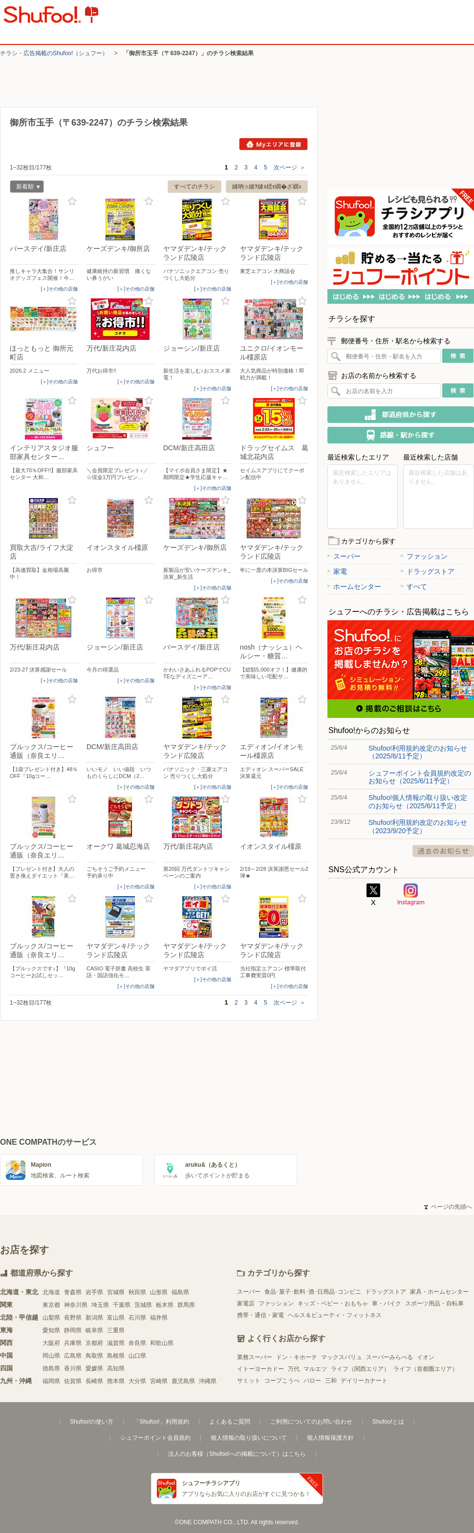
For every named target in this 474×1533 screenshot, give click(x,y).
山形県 (159, 1292)
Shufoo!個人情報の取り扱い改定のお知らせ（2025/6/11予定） (417, 801)
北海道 (51, 1292)
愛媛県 (94, 1368)
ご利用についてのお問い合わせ (311, 1421)
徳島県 (51, 1368)
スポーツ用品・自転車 (434, 1303)
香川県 (73, 1368)
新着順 (25, 187)
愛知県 (51, 1330)
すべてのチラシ (194, 186)
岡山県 (51, 1355)
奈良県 (137, 1343)
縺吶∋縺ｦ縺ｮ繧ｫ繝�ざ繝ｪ (267, 186)
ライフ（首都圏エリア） (425, 1368)
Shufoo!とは (388, 1421)
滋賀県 (116, 1343)
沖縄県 (207, 1381)
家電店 (246, 1303)
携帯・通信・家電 (260, 1315)
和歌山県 (161, 1343)
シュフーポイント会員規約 (155, 1437)
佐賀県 (73, 1381)
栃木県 (164, 1305)
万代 (294, 1368)
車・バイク (386, 1303)
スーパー (344, 556)
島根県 (116, 1355)
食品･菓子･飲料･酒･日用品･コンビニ (312, 1291)
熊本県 (116, 1381)
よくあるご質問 (229, 1421)
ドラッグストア (427, 571)
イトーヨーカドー (260, 1368)
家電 (337, 571)
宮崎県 (159, 1381)
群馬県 (186, 1305)
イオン (425, 1357)
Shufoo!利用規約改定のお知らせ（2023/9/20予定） (417, 826)
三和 (331, 1380)
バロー (312, 1380)
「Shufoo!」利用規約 (161, 1421)
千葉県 (121, 1305)
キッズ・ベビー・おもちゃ (333, 1303)
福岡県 (51, 1381)
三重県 (116, 1330)
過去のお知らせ (443, 851)
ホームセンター (354, 586)
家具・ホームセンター (439, 1291)
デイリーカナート (364, 1380)
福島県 (180, 1292)
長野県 (73, 1317)
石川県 (137, 1317)
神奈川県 (75, 1305)
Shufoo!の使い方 (91, 1421)
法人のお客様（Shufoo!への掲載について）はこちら (236, 1453)
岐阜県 (94, 1330)
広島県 (73, 1355)
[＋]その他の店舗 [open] (59, 289)
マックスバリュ (341, 1357)
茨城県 (143, 1305)
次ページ (289, 167)
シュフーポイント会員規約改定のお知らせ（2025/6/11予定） (419, 777)
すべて (414, 586)
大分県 (137, 1381)
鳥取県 (94, 1355)
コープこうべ (282, 1380)
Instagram (411, 894)
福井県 (159, 1317)
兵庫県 (73, 1343)
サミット (248, 1380)
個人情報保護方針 (330, 1437)
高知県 (116, 1368)
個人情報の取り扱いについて (249, 1437)
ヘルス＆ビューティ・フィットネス (335, 1315)
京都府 (94, 1343)
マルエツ (315, 1368)
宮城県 (116, 1292)
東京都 (51, 1305)
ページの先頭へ (448, 1206)
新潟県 (94, 1317)
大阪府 (51, 1343)
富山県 (116, 1317)
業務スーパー (254, 1357)
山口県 (137, 1355)
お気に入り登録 (72, 201)
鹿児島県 (183, 1381)
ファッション (424, 556)
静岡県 (73, 1330)
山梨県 (51, 1317)
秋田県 (137, 1292)
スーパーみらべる (389, 1357)
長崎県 (94, 1381)
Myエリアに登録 (273, 144)
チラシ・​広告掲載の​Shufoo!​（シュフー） (54, 53)
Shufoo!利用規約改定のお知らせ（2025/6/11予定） (417, 752)
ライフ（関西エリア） (360, 1368)
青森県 (73, 1292)
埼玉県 (100, 1305)
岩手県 (94, 1292)
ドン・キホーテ (296, 1357)
